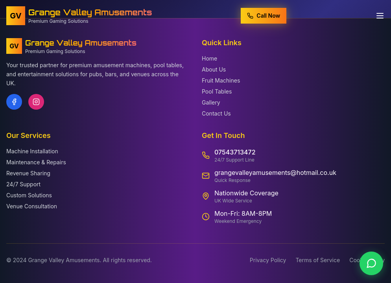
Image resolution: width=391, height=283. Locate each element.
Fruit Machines (221, 80)
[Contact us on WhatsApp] (371, 263)
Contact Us (216, 113)
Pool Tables (217, 91)
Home (209, 58)
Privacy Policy (268, 260)
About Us (214, 69)
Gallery (211, 102)
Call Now (263, 15)
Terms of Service (317, 260)
